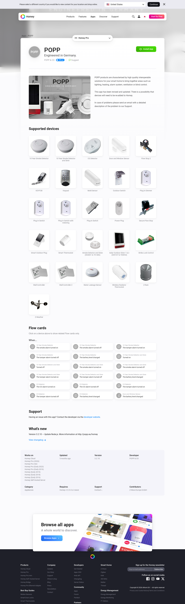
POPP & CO (134, 458)
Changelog (78, 579)
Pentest (77, 598)
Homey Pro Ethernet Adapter (31, 586)
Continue (154, 4)
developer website (92, 417)
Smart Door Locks (27, 598)
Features (82, 17)
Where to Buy (52, 579)
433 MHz (104, 579)
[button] (125, 4)
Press (49, 586)
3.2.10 (97, 458)
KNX (102, 575)
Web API (77, 575)
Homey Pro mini (26, 575)
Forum (76, 594)
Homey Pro (25, 572)
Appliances (29, 490)
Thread (103, 586)
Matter (103, 582)
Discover (103, 17)
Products (70, 17)
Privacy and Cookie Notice (139, 591)
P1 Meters (104, 601)
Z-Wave (103, 569)
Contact (50, 592)
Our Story (50, 572)
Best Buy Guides (27, 590)
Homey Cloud (25, 569)
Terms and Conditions (156, 591)
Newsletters (51, 589)
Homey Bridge (26, 582)
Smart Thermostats (28, 601)
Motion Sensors (26, 594)
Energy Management (108, 594)
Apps (93, 17)
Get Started (78, 569)
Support (115, 17)
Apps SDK (77, 572)
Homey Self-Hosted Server (30, 579)
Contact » (98, 490)
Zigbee (103, 572)
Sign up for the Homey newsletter (150, 565)
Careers (50, 569)
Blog (48, 582)
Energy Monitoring (107, 598)
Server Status (79, 582)
